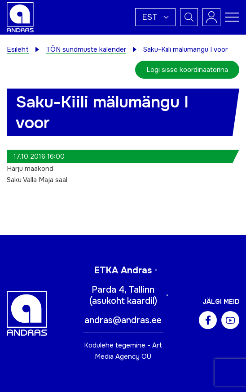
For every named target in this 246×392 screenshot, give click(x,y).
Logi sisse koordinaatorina (187, 69)
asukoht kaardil (123, 301)
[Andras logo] (20, 16)
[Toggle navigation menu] (232, 17)
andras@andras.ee (123, 320)
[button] (155, 17)
